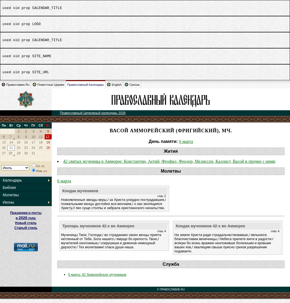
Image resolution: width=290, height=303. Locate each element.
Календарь (12, 184)
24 (33, 152)
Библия (9, 191)
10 (33, 141)
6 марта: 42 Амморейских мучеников (97, 279)
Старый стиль (25, 232)
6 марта (186, 145)
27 (3, 157)
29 (18, 157)
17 (33, 146)
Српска (131, 89)
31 (33, 157)
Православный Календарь (85, 88)
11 (40, 141)
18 (40, 146)
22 (18, 152)
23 (26, 152)
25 (40, 152)
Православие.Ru (15, 89)
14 (11, 146)
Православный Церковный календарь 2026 (93, 117)
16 (26, 146)
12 (47, 141)
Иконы (8, 206)
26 (48, 152)
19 (48, 146)
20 (3, 152)
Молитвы (11, 199)
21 (11, 152)
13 (3, 146)
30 (26, 157)
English (114, 89)
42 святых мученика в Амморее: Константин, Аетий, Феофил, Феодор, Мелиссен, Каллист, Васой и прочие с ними (169, 165)
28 (10, 157)
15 (18, 146)
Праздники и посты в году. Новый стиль (26, 222)
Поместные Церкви (48, 89)
